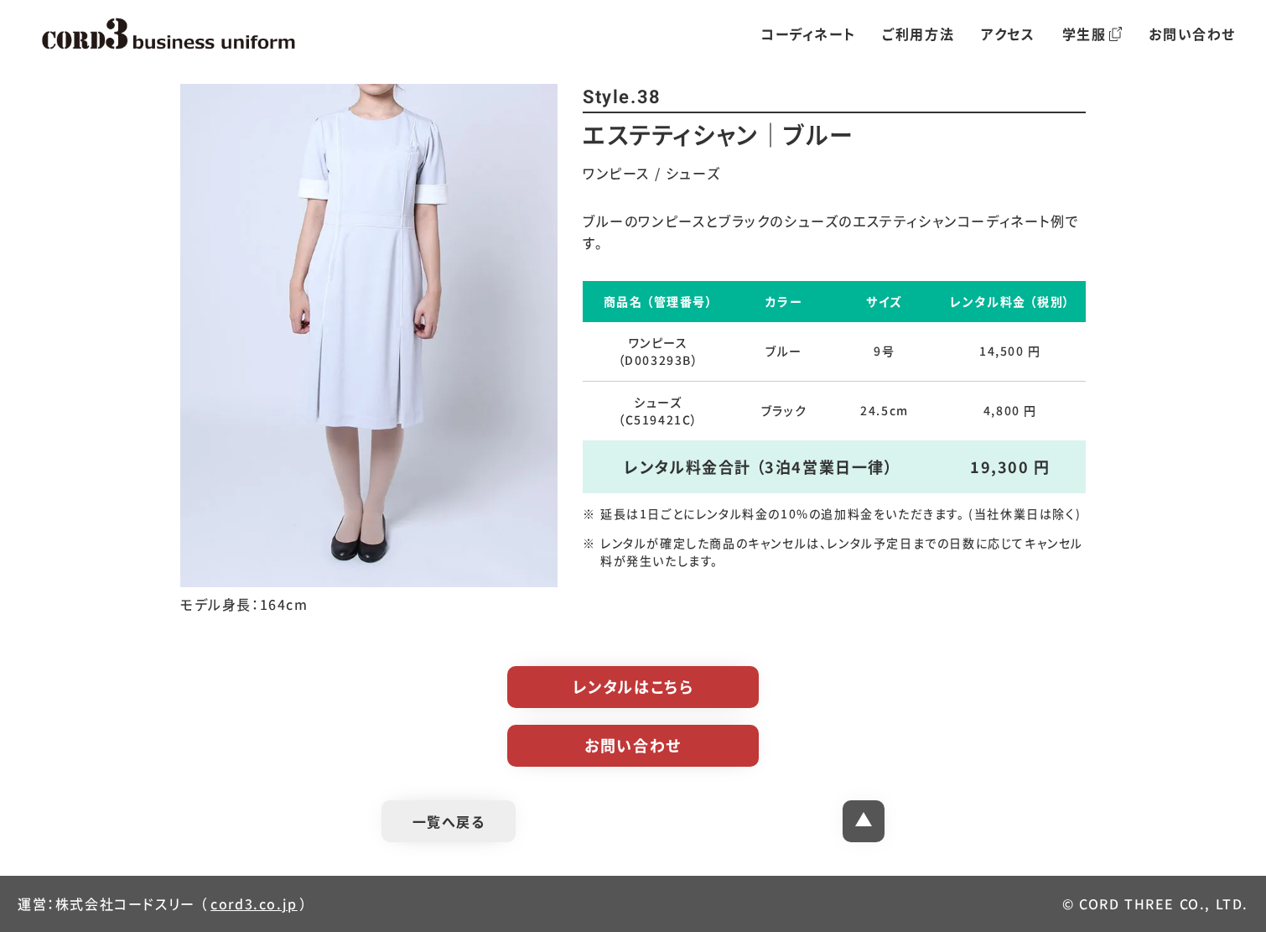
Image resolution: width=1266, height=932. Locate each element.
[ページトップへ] (864, 821)
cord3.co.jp (254, 903)
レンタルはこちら (633, 686)
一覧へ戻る (448, 821)
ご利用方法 (918, 33)
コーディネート (807, 33)
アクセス (1008, 33)
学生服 (1092, 33)
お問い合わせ (1192, 33)
